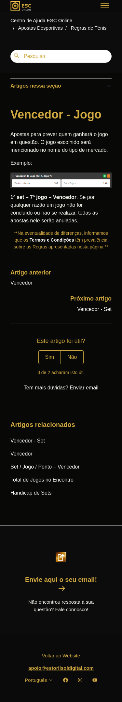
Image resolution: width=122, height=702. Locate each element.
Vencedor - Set (94, 309)
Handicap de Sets (30, 493)
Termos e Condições (52, 240)
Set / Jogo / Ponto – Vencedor (45, 467)
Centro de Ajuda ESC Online (41, 20)
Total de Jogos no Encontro (42, 480)
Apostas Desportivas (40, 28)
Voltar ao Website (61, 655)
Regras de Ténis (88, 28)
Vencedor (21, 283)
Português (39, 680)
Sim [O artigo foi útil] (49, 357)
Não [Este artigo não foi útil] (72, 357)
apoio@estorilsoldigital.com (61, 668)
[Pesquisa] (61, 56)
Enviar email (84, 387)
